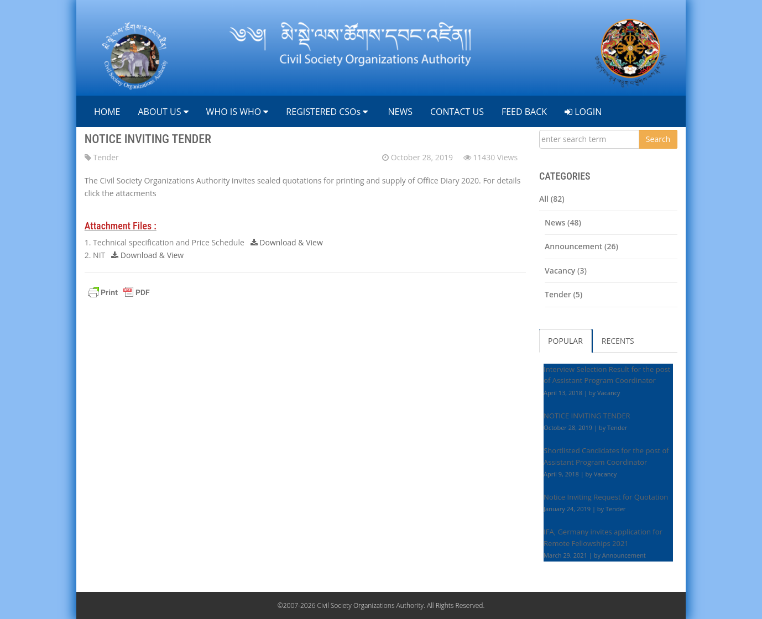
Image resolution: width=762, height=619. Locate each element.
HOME (106, 112)
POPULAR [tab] (565, 340)
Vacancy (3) (566, 270)
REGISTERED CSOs (327, 112)
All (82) (552, 198)
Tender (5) (563, 294)
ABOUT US (163, 112)
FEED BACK (524, 112)
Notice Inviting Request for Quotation (606, 497)
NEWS (399, 112)
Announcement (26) (581, 246)
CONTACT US (457, 112)
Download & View (286, 242)
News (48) (563, 222)
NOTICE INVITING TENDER (148, 139)
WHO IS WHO (237, 112)
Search (658, 139)
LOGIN (583, 112)
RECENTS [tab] (618, 340)
